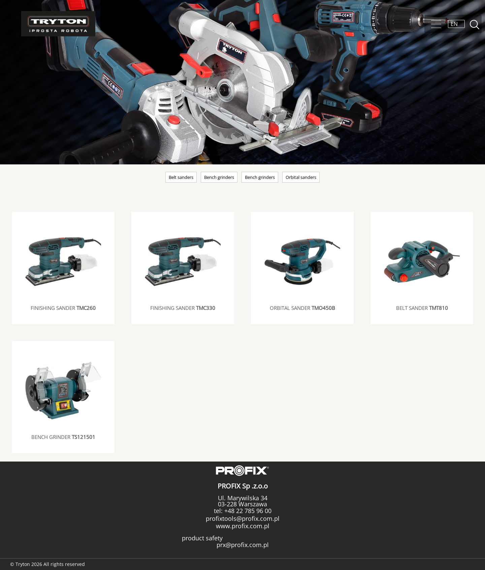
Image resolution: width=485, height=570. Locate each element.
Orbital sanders (301, 177)
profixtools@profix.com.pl (243, 518)
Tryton (58, 23)
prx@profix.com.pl (243, 545)
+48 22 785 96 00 (247, 511)
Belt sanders (181, 177)
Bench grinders (219, 177)
